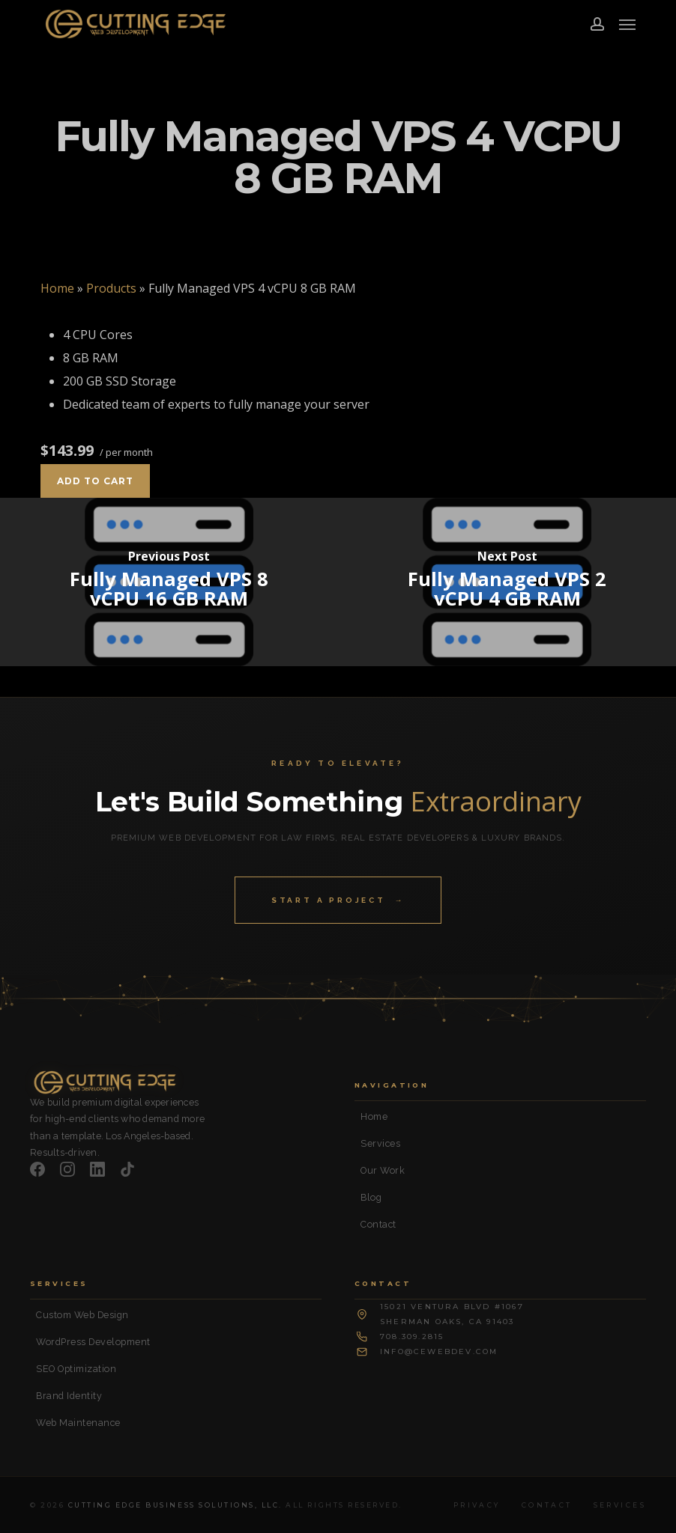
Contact (378, 1224)
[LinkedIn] (97, 1169)
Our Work (382, 1170)
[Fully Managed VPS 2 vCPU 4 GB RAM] (507, 582)
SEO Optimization (76, 1368)
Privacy (477, 1505)
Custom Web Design (82, 1314)
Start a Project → (338, 900)
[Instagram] (67, 1169)
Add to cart (95, 481)
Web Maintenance (78, 1422)
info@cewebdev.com (439, 1351)
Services (380, 1143)
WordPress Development (93, 1341)
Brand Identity (69, 1395)
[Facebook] (37, 1169)
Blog (370, 1197)
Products (111, 288)
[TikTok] (127, 1169)
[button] (627, 23)
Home (57, 288)
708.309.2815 (412, 1336)
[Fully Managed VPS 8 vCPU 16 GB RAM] (169, 582)
